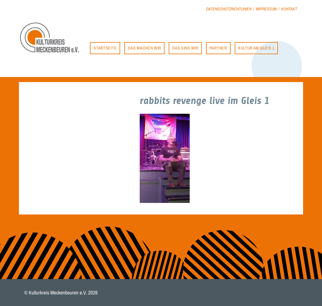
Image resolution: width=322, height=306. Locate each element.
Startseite (105, 48)
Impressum (266, 9)
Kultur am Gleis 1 (256, 48)
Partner (218, 48)
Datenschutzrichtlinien (229, 9)
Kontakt (289, 9)
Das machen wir (144, 48)
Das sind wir (185, 48)
